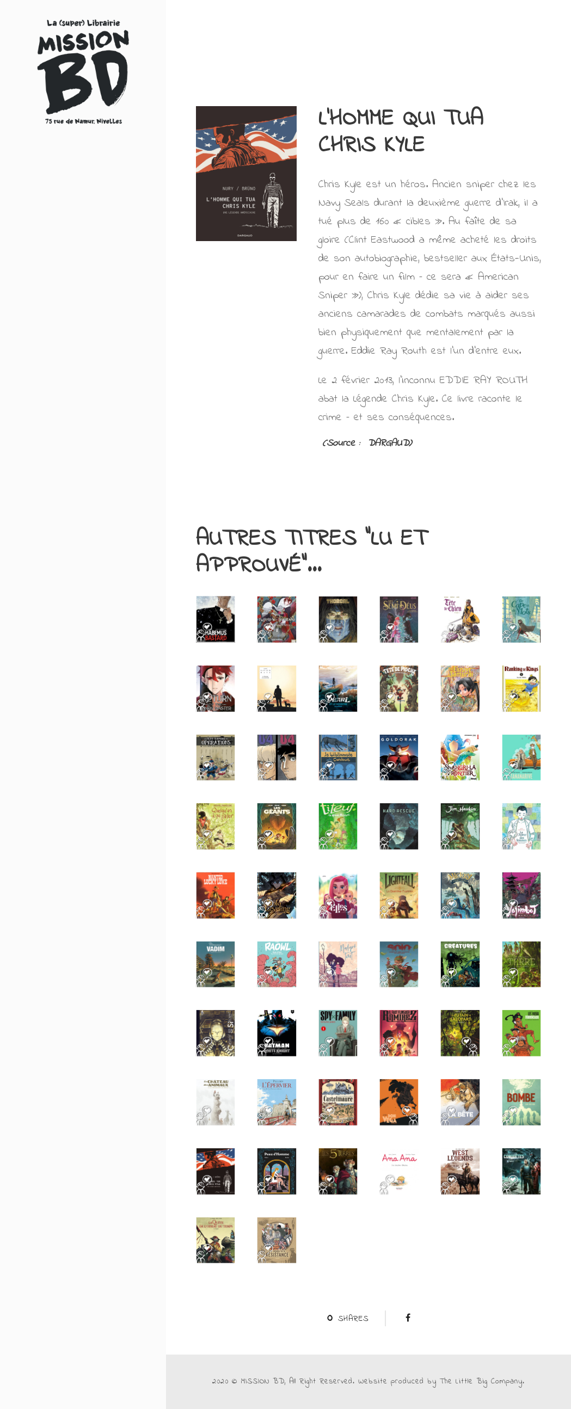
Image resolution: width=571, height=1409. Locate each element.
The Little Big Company (481, 1381)
